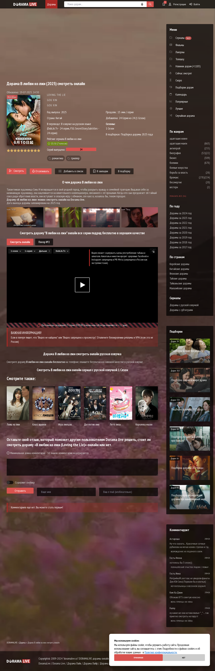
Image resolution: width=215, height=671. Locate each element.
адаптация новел (188, 138)
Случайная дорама (185, 116)
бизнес (183, 158)
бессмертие (186, 182)
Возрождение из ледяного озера (186, 551)
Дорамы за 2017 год (180, 247)
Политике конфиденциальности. (161, 652)
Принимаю (138, 657)
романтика (57, 158)
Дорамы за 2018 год (181, 242)
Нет (183, 657)
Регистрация (177, 4)
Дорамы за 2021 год (181, 228)
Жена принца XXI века (182, 602)
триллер (75, 158)
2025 (64, 112)
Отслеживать (40, 171)
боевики (184, 163)
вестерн (184, 187)
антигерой (185, 148)
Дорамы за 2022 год (181, 223)
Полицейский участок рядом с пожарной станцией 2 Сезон (190, 567)
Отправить (20, 491)
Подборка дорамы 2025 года (137, 134)
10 (38, 150)
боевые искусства (189, 168)
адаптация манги (188, 143)
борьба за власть (189, 172)
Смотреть (16, 171)
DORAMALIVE (12, 642)
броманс (184, 177)
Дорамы (51, 4)
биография (185, 153)
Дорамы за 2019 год (181, 237)
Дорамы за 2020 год (181, 232)
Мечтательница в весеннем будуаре (188, 586)
